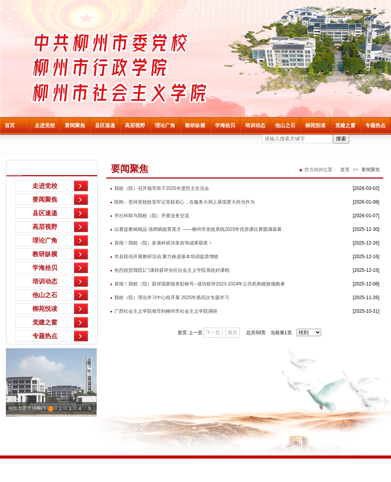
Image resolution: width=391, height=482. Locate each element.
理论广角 (165, 125)
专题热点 (375, 125)
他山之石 (285, 125)
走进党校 (45, 125)
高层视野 (135, 125)
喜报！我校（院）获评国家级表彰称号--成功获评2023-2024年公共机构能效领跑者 (195, 284)
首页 (10, 125)
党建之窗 (345, 125)
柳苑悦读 (315, 125)
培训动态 (255, 125)
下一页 (213, 332)
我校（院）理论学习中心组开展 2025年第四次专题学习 (167, 297)
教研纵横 (195, 125)
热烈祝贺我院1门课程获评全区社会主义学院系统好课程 (167, 270)
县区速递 (105, 125)
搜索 (341, 139)
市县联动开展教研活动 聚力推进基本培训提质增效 (162, 256)
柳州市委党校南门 (27, 408)
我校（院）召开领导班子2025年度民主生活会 (157, 188)
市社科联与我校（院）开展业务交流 (147, 215)
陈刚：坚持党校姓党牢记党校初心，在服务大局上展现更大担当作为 (180, 202)
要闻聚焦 (75, 125)
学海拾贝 (225, 125)
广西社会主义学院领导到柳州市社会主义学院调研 (161, 311)
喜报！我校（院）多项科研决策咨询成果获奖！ (159, 243)
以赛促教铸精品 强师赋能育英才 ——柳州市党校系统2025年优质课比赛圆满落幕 (194, 229)
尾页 (232, 332)
